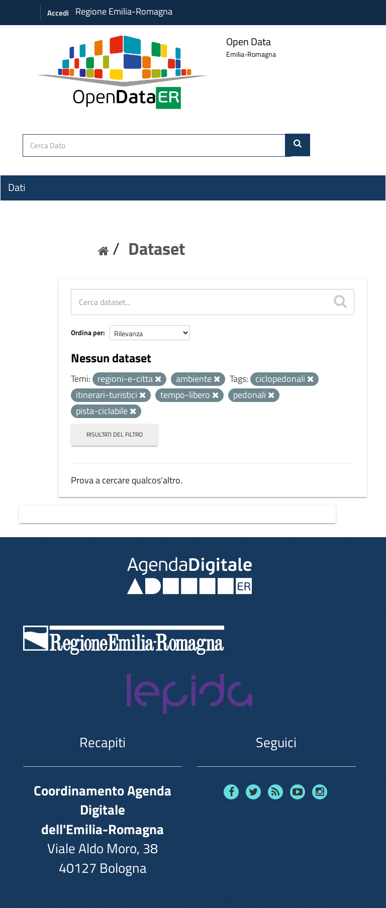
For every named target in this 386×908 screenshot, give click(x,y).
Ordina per (87, 332)
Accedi (58, 13)
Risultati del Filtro (114, 434)
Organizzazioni (38, 205)
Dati (16, 187)
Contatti (25, 261)
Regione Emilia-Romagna (123, 11)
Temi (18, 223)
